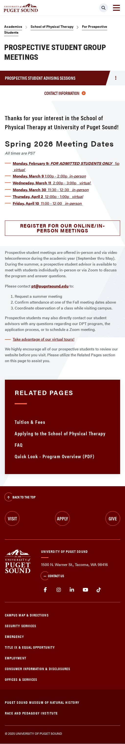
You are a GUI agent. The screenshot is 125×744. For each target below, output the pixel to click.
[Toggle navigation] (116, 8)
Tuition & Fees (30, 421)
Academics (13, 26)
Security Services (20, 625)
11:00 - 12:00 (47, 203)
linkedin (72, 589)
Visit (12, 518)
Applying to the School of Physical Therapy (60, 433)
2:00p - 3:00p (52, 183)
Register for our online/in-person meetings (62, 228)
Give (113, 518)
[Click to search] (103, 7)
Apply (62, 518)
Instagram (59, 589)
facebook (45, 589)
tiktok (98, 589)
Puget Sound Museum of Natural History (42, 702)
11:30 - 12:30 (51, 189)
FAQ (19, 444)
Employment (15, 657)
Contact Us (52, 576)
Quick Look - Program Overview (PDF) (55, 456)
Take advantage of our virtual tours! (43, 339)
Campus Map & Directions (27, 614)
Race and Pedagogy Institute (31, 712)
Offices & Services (21, 679)
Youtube (85, 589)
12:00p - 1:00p (48, 196)
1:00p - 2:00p (49, 176)
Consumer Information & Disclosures (37, 668)
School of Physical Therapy (52, 26)
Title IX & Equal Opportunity (30, 647)
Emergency (14, 636)
